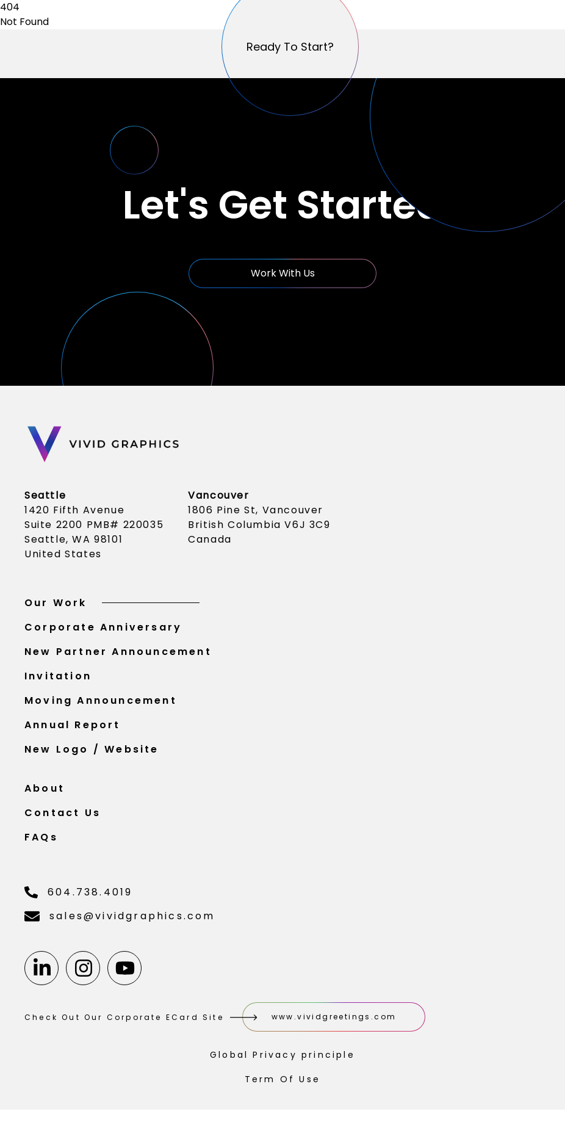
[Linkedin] (41, 970)
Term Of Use (282, 1082)
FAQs (41, 840)
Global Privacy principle (282, 1057)
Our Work (112, 605)
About (44, 791)
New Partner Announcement (118, 654)
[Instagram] (83, 970)
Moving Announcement (100, 703)
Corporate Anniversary (103, 630)
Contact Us (62, 815)
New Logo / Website (91, 752)
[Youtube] (124, 970)
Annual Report (72, 727)
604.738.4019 (78, 895)
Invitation (58, 678)
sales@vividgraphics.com (119, 918)
